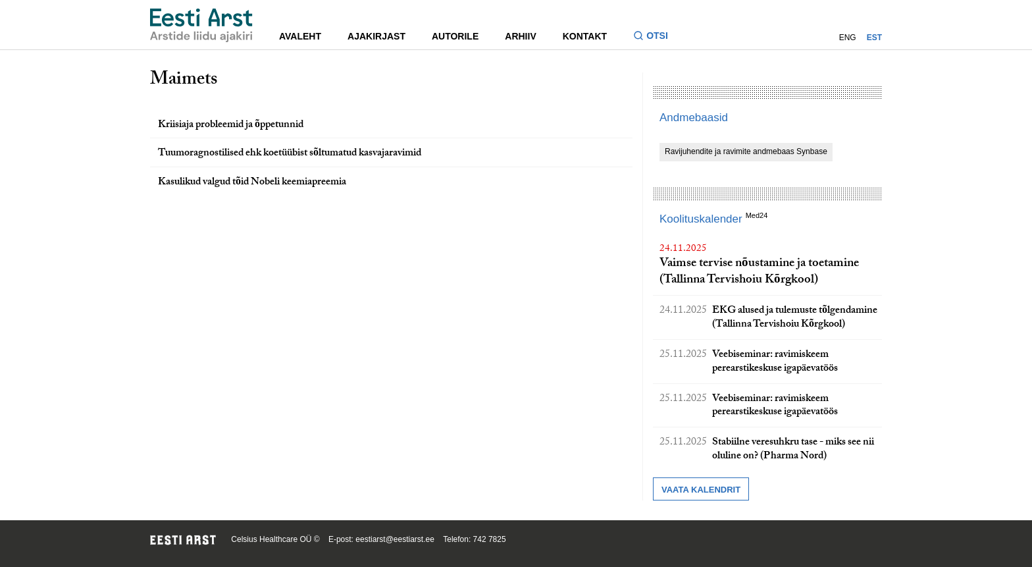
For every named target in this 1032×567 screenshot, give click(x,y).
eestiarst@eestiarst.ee (394, 539)
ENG (847, 37)
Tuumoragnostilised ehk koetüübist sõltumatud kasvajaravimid (289, 154)
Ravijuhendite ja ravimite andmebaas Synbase (746, 151)
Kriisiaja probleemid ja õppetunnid (230, 125)
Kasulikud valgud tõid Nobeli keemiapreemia (252, 183)
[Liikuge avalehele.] (201, 25)
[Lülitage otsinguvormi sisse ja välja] (656, 37)
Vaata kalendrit (700, 490)
